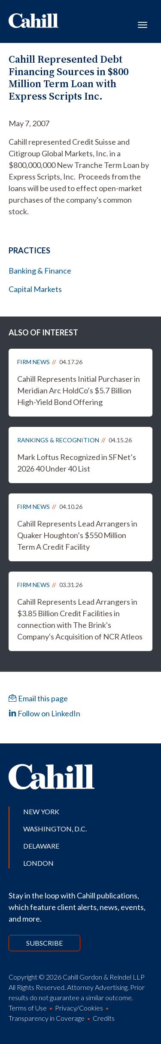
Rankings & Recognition (58, 440)
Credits (104, 1018)
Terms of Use (28, 1008)
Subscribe (44, 943)
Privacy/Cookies (79, 1008)
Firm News (33, 361)
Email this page (38, 698)
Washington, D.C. (55, 829)
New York (41, 811)
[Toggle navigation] (142, 24)
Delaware (41, 846)
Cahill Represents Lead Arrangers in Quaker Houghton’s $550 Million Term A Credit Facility (77, 535)
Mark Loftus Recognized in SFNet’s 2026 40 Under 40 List (76, 462)
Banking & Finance (40, 270)
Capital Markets (35, 289)
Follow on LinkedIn (44, 713)
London (38, 863)
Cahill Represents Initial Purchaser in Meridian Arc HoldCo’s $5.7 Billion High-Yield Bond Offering (78, 390)
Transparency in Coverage (47, 1018)
